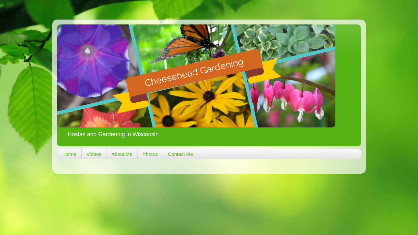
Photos (150, 154)
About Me (121, 154)
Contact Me (180, 154)
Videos (94, 154)
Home (69, 154)
